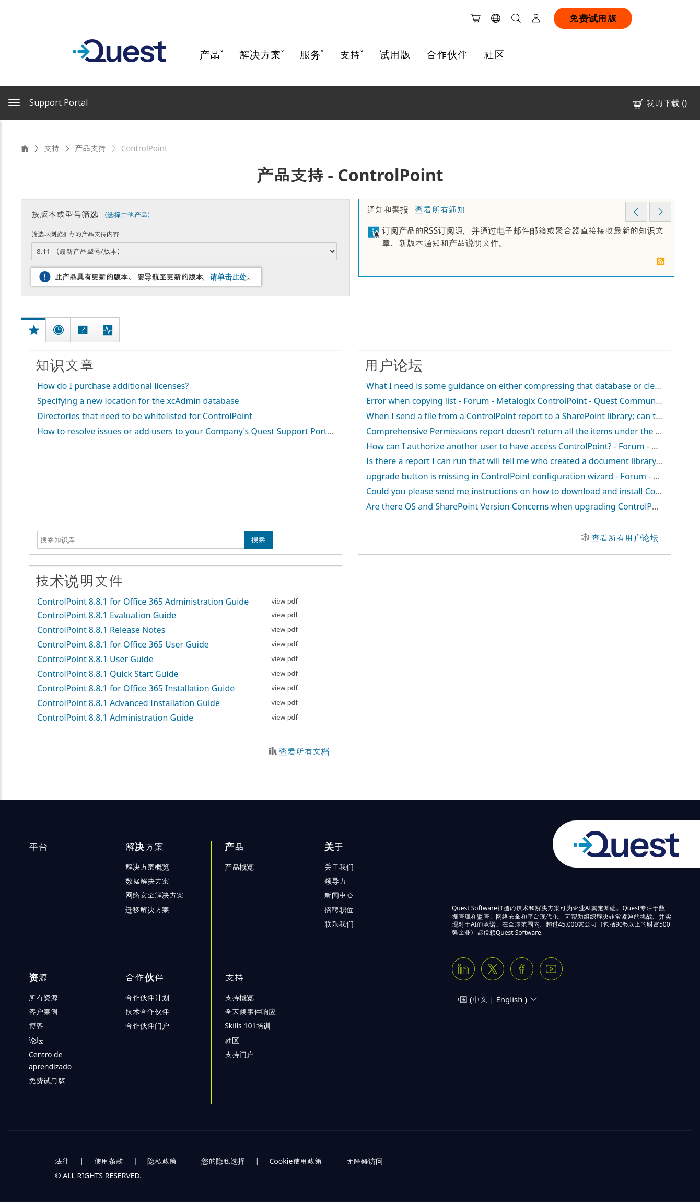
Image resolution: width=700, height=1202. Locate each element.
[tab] (34, 319)
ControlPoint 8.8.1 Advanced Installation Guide (128, 703)
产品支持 (90, 148)
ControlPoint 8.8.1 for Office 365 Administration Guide (143, 601)
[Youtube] (551, 968)
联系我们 (339, 924)
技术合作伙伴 (147, 1011)
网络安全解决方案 (154, 895)
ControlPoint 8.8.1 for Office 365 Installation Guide (136, 688)
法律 (62, 1161)
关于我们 (339, 867)
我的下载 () (659, 103)
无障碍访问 (364, 1161)
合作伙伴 (447, 55)
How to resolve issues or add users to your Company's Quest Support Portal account (202, 431)
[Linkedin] (463, 968)
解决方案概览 (147, 867)
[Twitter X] (492, 968)
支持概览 (239, 997)
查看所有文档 (304, 751)
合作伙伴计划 (147, 997)
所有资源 (43, 997)
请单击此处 (228, 277)
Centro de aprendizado (50, 1060)
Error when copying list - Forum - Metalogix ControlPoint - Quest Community (515, 401)
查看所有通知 (440, 209)
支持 (52, 148)
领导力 (335, 881)
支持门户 (239, 1054)
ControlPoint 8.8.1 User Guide (95, 659)
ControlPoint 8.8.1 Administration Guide (115, 717)
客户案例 (43, 1011)
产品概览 (239, 867)
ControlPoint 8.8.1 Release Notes (101, 629)
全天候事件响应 (250, 1011)
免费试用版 (592, 18)
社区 (494, 55)
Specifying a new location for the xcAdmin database (138, 401)
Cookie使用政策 (296, 1161)
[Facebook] (521, 968)
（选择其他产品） (127, 214)
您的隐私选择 (223, 1161)
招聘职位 (339, 910)
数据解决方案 (147, 881)
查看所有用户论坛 (624, 538)
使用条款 (108, 1161)
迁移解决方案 (147, 910)
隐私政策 (162, 1161)
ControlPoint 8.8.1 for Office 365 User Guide (123, 644)
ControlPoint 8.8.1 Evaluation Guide (106, 615)
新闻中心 (339, 895)
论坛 (36, 1040)
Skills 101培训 (248, 1026)
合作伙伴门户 (147, 1026)
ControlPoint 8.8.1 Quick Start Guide (108, 673)
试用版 (395, 55)
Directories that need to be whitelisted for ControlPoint (144, 416)
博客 (36, 1026)
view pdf (285, 601)
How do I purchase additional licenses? (113, 385)
